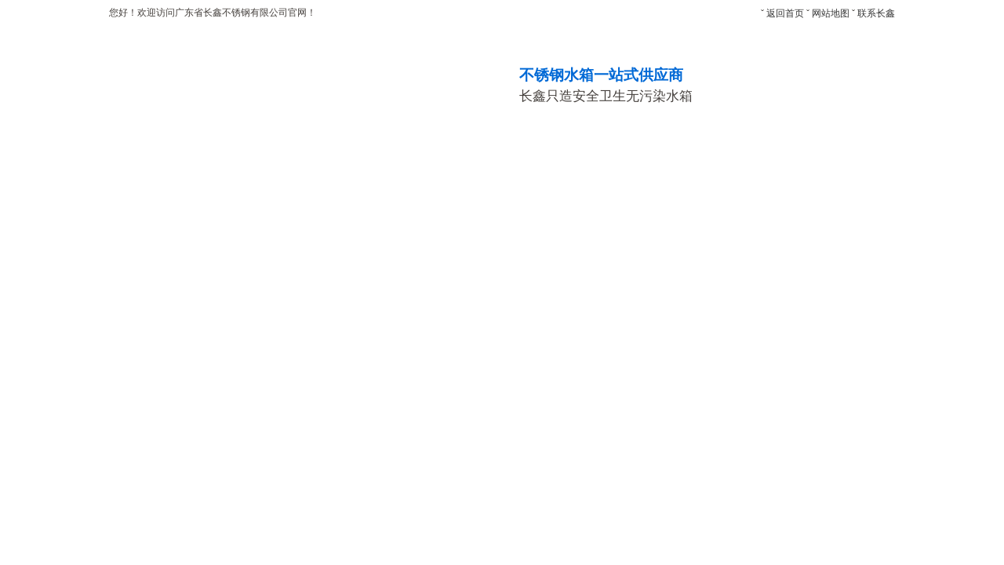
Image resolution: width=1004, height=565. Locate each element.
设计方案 (849, 160)
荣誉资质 (588, 160)
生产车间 (501, 160)
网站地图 (830, 13)
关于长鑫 (240, 160)
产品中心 (327, 160)
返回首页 (785, 13)
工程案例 (414, 160)
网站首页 (152, 160)
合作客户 (675, 160)
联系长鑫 (876, 13)
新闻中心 (762, 160)
